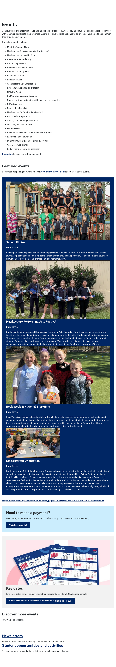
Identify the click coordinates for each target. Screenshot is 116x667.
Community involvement (53, 172)
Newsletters (12, 636)
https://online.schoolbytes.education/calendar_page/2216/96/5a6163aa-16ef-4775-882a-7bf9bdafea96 (53, 500)
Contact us (7, 154)
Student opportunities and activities (32, 645)
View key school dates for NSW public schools (40, 600)
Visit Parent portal (18, 525)
